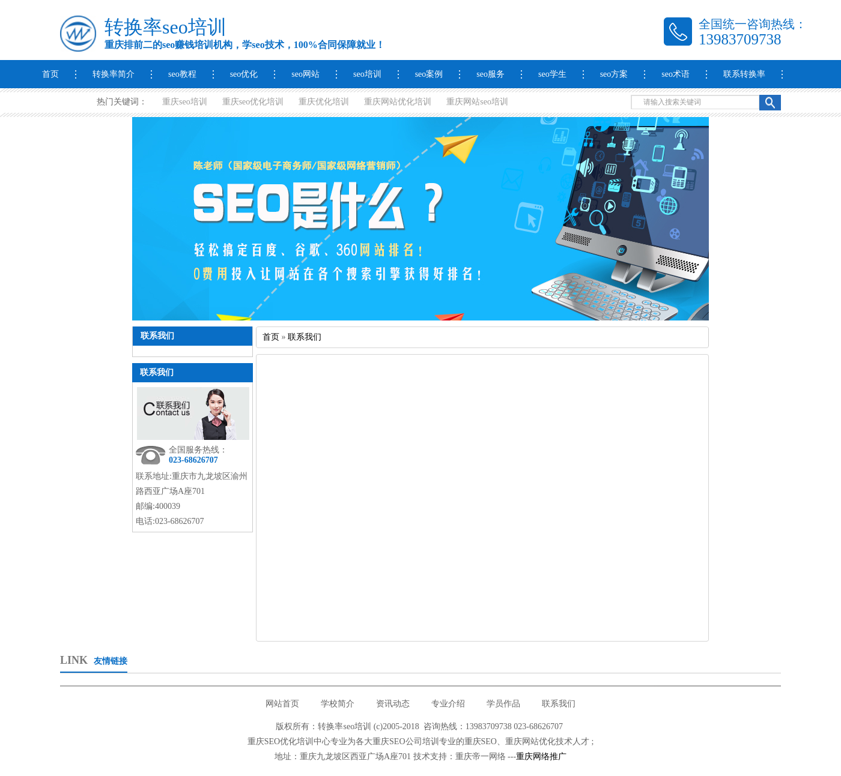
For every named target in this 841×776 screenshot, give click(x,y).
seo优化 (244, 74)
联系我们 (157, 372)
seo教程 (182, 74)
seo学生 (552, 74)
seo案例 (429, 74)
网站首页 (282, 703)
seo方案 (614, 74)
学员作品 (503, 703)
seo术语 (675, 74)
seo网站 (305, 74)
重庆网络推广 (541, 756)
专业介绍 (448, 703)
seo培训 (367, 74)
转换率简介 (114, 74)
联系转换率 (744, 74)
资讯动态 (393, 703)
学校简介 (337, 703)
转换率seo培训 (165, 27)
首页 (50, 74)
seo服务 (490, 74)
